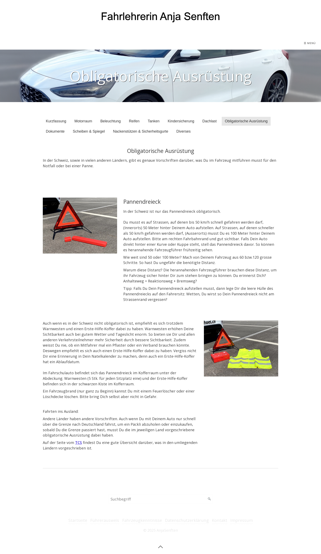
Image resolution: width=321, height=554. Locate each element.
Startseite (77, 520)
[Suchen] (209, 499)
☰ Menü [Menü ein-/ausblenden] (310, 43)
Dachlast (209, 121)
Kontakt (219, 520)
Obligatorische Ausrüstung (246, 121)
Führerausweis (104, 520)
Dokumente (55, 131)
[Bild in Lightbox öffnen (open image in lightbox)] (80, 226)
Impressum (241, 520)
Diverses (183, 131)
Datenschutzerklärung (187, 520)
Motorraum (83, 121)
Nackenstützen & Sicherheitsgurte (140, 131)
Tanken (153, 121)
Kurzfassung (56, 121)
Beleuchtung (110, 121)
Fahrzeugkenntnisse (142, 520)
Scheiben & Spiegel (89, 131)
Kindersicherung (181, 121)
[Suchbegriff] (160, 499)
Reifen (134, 121)
